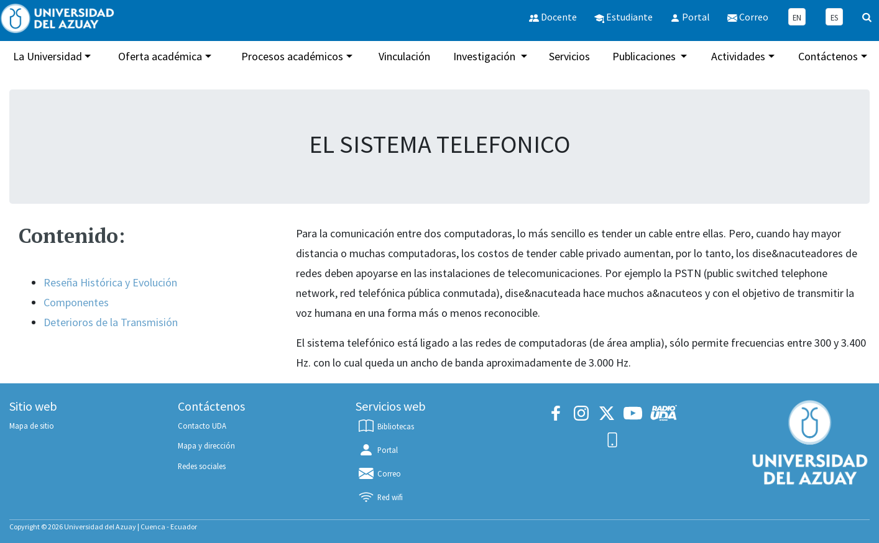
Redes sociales (202, 466)
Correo (379, 473)
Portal (377, 450)
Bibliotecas (385, 426)
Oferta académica (160, 56)
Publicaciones (645, 56)
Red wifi (380, 497)
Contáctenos (828, 56)
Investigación (485, 56)
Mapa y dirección (206, 445)
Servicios (569, 56)
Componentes (76, 302)
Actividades (738, 56)
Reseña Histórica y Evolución (110, 282)
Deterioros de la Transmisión (111, 322)
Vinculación (404, 56)
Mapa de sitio (31, 426)
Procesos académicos (292, 56)
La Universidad (47, 56)
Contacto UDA (202, 426)
